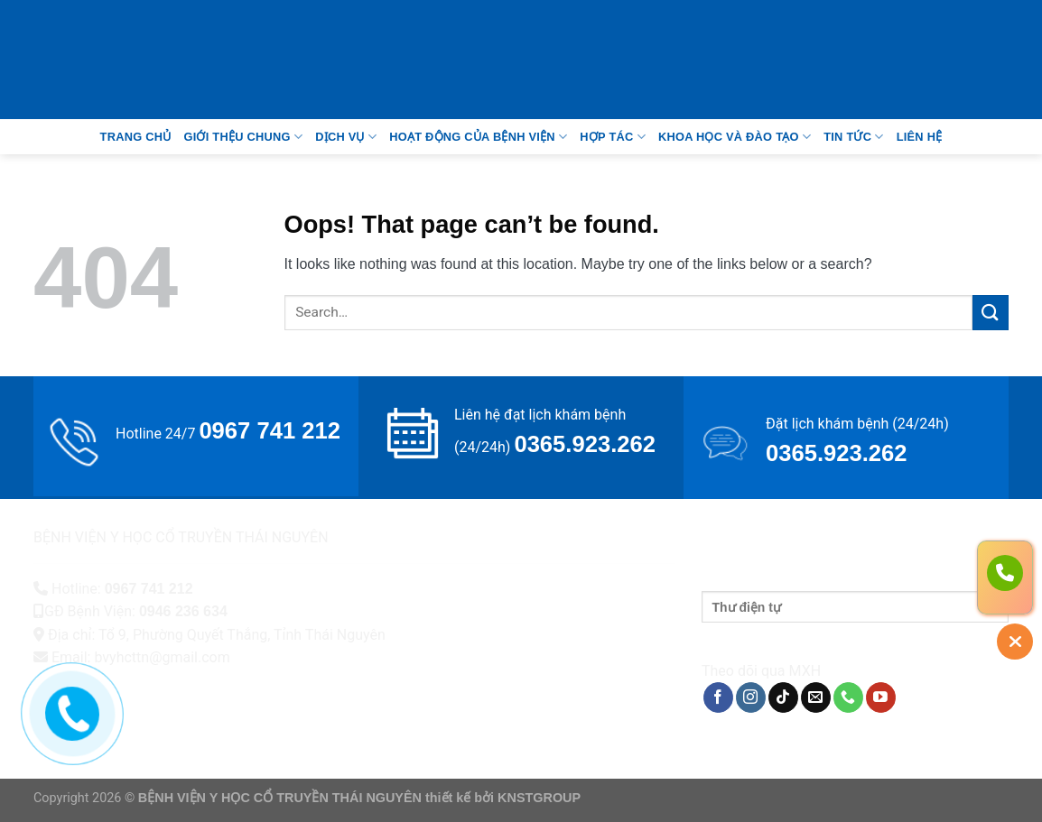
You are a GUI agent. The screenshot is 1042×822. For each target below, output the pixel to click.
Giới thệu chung (242, 136)
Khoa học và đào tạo (734, 136)
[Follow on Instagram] (751, 697)
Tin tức (853, 136)
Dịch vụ (346, 136)
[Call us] (848, 697)
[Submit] (990, 312)
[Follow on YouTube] (881, 697)
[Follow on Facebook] (718, 697)
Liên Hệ (920, 136)
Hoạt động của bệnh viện (478, 136)
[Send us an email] (816, 697)
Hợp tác (613, 136)
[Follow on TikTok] (783, 697)
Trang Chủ (136, 136)
